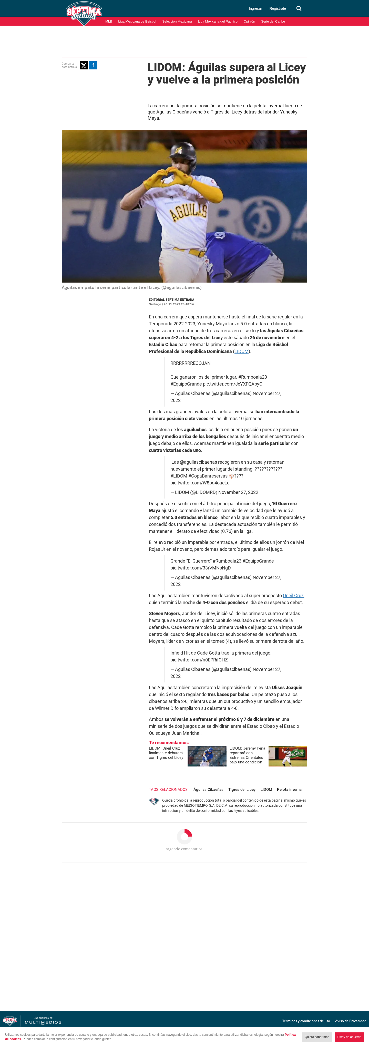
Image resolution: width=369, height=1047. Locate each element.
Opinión (249, 21)
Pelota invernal (290, 789)
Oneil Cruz (293, 595)
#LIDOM (178, 476)
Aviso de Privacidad (350, 1021)
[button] (84, 65)
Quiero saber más (317, 1037)
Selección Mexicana (177, 21)
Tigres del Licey (241, 789)
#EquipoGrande (186, 384)
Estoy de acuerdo (349, 1037)
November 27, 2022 (238, 492)
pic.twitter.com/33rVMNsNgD (200, 568)
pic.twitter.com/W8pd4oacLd (200, 482)
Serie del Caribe (273, 21)
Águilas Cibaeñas (208, 789)
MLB (108, 21)
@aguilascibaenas (198, 462)
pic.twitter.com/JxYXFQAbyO (232, 384)
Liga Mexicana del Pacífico (218, 21)
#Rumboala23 (252, 377)
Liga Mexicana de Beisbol (137, 21)
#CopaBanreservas (208, 476)
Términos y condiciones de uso (306, 1021)
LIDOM (241, 351)
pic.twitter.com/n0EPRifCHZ (199, 659)
